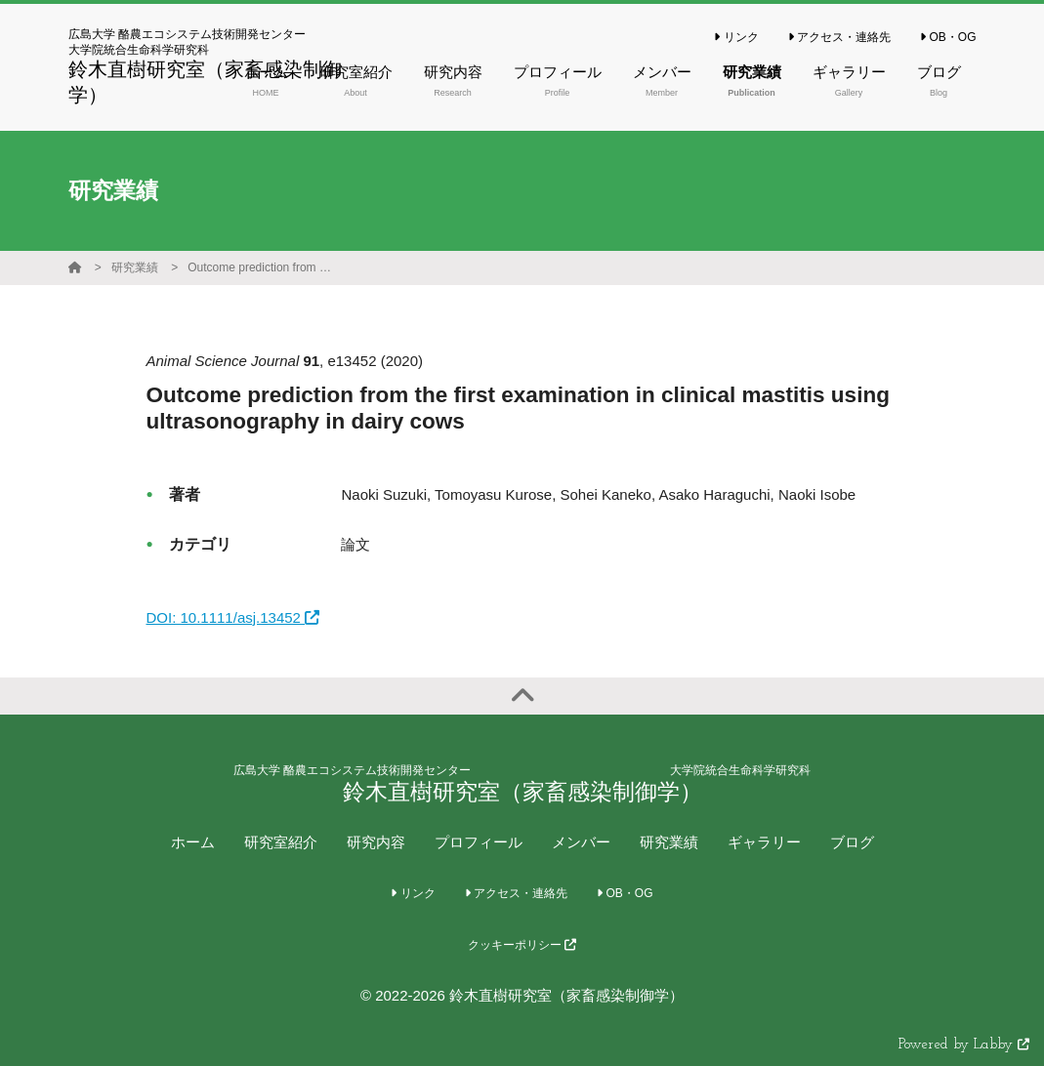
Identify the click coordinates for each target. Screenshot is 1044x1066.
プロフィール (478, 842)
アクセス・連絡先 (839, 37)
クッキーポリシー (522, 945)
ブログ (852, 842)
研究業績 (134, 267)
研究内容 (376, 842)
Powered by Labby (963, 1045)
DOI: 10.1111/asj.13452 (232, 617)
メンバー (581, 842)
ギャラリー (764, 842)
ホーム (193, 842)
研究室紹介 (280, 842)
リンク (736, 37)
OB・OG (948, 37)
